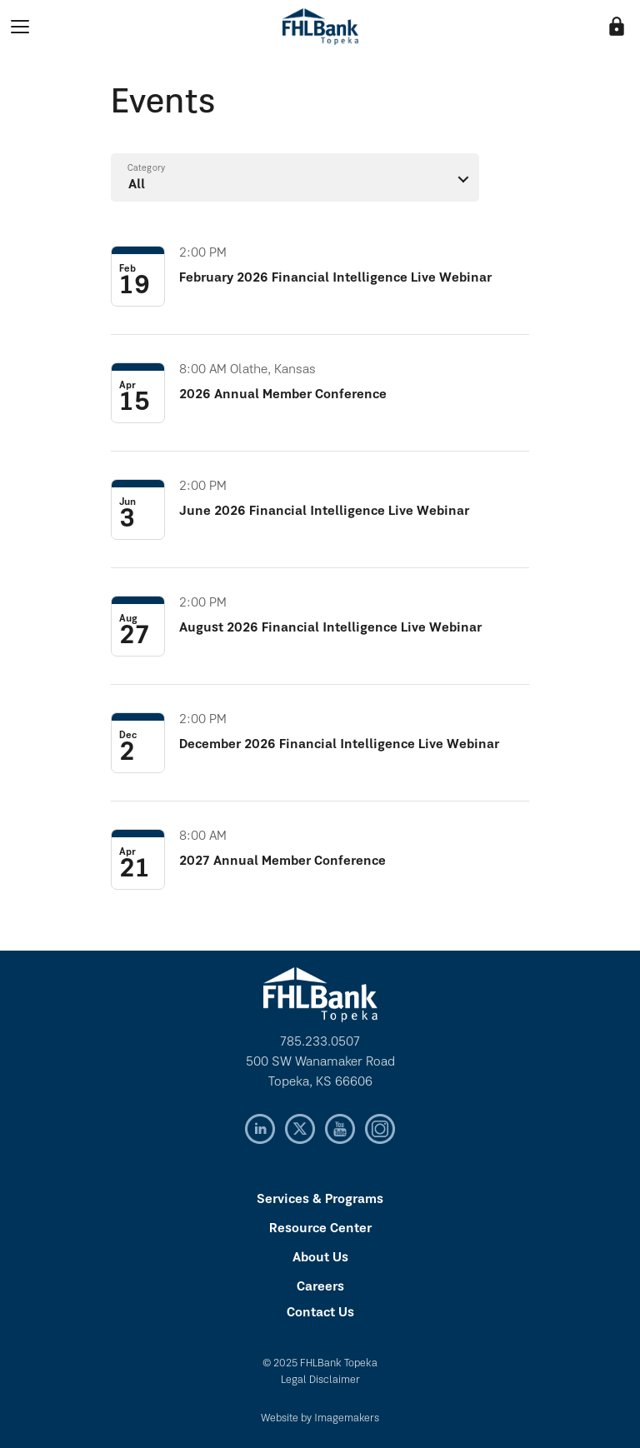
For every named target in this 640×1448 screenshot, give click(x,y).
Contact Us (320, 1313)
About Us (320, 1258)
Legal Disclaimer (320, 1380)
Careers (320, 1287)
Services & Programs (320, 1199)
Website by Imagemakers (320, 1418)
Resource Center (320, 1229)
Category (146, 168)
